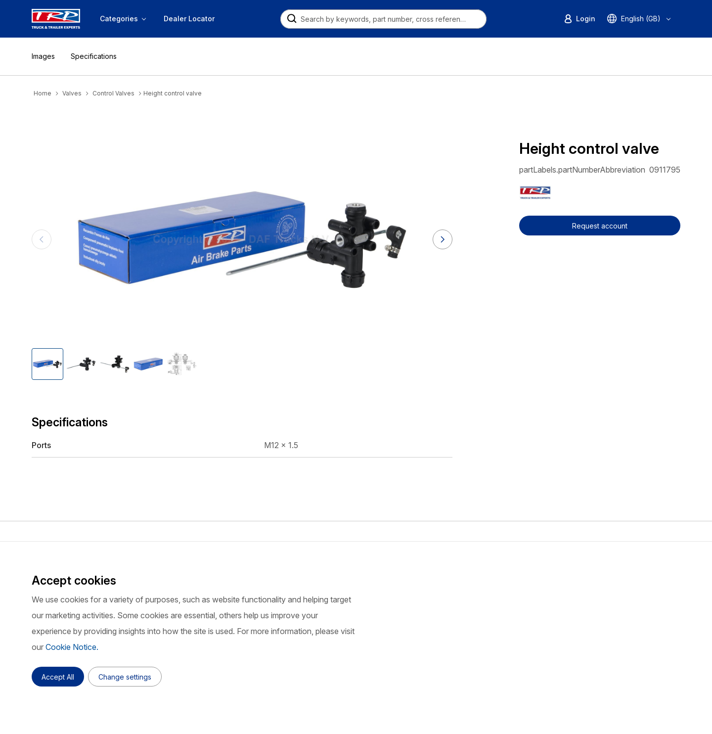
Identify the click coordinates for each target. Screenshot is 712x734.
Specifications (94, 56)
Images (43, 56)
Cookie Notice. (71, 647)
